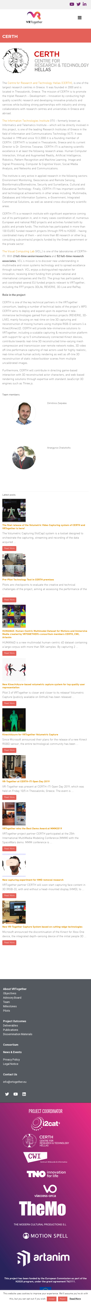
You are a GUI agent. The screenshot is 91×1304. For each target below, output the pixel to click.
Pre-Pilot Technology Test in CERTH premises (28, 579)
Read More (9, 548)
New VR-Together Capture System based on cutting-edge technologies (42, 926)
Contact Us (10, 1074)
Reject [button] (62, 1299)
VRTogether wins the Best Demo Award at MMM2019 (32, 828)
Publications (10, 1029)
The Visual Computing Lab (18, 251)
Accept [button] (52, 1299)
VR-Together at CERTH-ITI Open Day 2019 (26, 781)
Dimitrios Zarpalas (57, 403)
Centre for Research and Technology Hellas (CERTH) (40, 83)
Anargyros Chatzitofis (58, 447)
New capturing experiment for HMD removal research (32, 879)
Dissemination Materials (17, 1034)
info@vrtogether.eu (14, 1081)
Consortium (10, 1044)
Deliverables (10, 1025)
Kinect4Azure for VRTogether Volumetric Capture (30, 734)
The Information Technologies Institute (25, 121)
